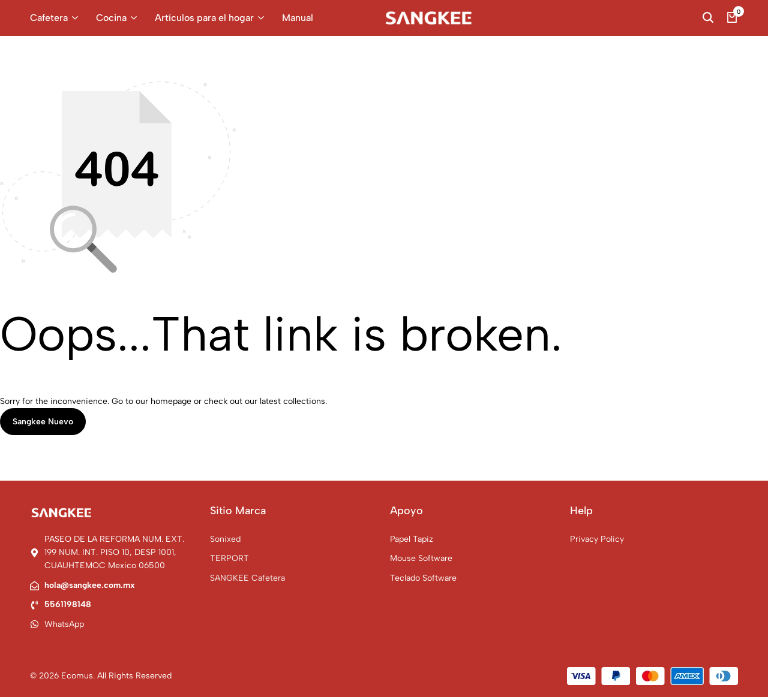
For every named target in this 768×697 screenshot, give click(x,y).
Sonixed (225, 539)
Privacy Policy (597, 539)
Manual (297, 17)
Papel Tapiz (411, 539)
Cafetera (49, 17)
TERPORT (229, 558)
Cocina (111, 17)
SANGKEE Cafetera (247, 578)
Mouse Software (421, 558)
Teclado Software (423, 578)
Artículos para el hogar (204, 17)
